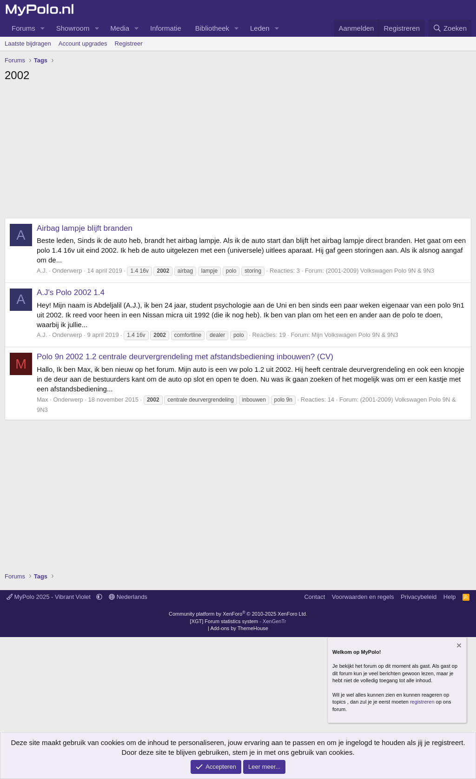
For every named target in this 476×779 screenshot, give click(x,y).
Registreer (129, 43)
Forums (23, 28)
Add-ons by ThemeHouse (239, 628)
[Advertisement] (238, 152)
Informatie (165, 28)
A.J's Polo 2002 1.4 (71, 292)
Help (449, 596)
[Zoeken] (450, 28)
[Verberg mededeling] (458, 646)
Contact (314, 596)
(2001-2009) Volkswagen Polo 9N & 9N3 (380, 270)
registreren (422, 702)
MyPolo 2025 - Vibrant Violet (50, 596)
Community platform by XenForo (238, 614)
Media (119, 28)
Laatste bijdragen (28, 43)
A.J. (42, 270)
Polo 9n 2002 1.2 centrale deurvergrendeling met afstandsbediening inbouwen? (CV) (185, 356)
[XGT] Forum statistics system (238, 621)
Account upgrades (83, 43)
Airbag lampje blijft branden (84, 228)
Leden (260, 28)
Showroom (73, 28)
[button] (42, 28)
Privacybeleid (418, 596)
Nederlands (128, 596)
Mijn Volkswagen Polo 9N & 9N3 (354, 334)
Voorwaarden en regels (363, 596)
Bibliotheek (212, 28)
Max (42, 399)
